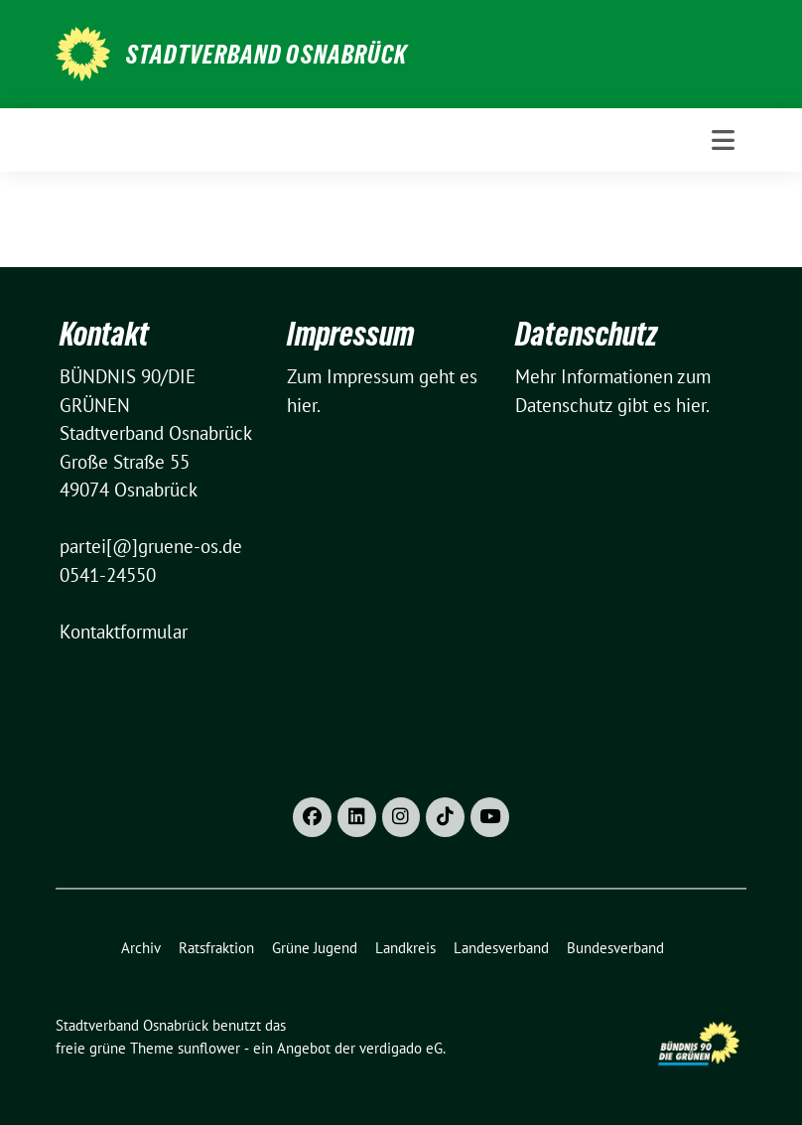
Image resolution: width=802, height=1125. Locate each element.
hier (302, 405)
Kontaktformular (124, 631)
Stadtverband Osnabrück (266, 55)
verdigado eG (401, 1048)
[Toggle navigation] (723, 140)
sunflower (209, 1048)
